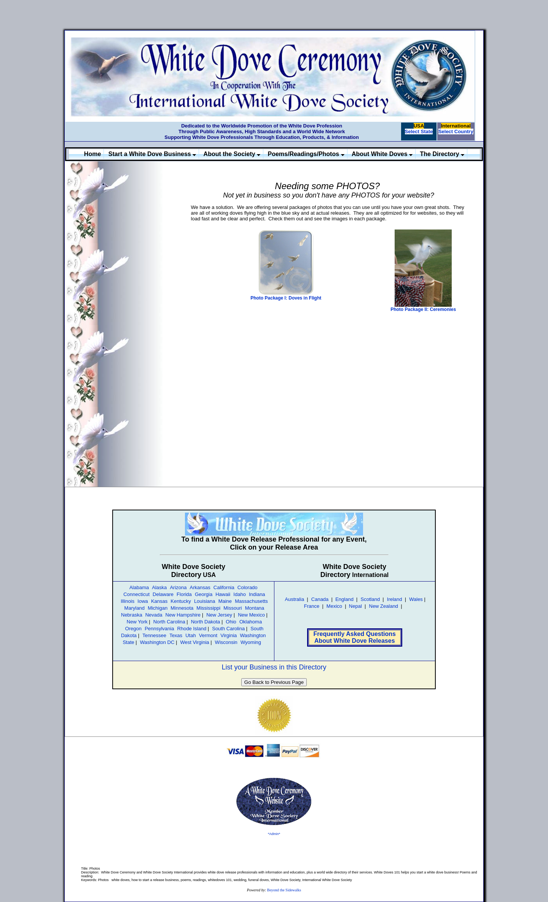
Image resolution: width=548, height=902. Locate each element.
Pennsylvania (159, 628)
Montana (254, 608)
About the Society (232, 154)
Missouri (232, 608)
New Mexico (251, 615)
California (223, 587)
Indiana (257, 594)
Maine (225, 601)
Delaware (163, 594)
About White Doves (382, 154)
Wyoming (251, 642)
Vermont (208, 635)
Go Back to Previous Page (274, 682)
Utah (190, 635)
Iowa (142, 601)
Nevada (153, 615)
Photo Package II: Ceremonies (423, 309)
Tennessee (154, 635)
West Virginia (194, 642)
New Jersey (219, 615)
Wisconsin (226, 642)
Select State (419, 131)
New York (137, 622)
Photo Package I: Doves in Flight (285, 298)
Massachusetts (251, 601)
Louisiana (204, 601)
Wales (416, 599)
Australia (294, 599)
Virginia (228, 635)
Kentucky (180, 601)
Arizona (178, 587)
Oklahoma (250, 622)
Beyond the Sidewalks (284, 890)
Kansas (159, 601)
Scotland (370, 599)
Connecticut (136, 594)
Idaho (239, 594)
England (344, 599)
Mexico (334, 606)
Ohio (231, 622)
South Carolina (228, 628)
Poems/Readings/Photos (306, 154)
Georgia (203, 594)
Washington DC (157, 642)
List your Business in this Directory (273, 667)
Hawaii (222, 594)
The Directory (442, 154)
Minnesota (181, 608)
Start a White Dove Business (152, 154)
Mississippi (208, 608)
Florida (184, 594)
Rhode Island (192, 628)
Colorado (247, 587)
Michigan (157, 608)
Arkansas (200, 587)
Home (92, 154)
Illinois (127, 601)
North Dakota (205, 622)
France (311, 606)
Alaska (159, 587)
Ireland (394, 599)
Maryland (134, 608)
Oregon (133, 628)
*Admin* (274, 834)
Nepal (355, 606)
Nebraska (131, 615)
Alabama (139, 587)
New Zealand (383, 606)
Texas (175, 635)
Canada (320, 599)
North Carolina (169, 622)
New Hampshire (183, 615)
